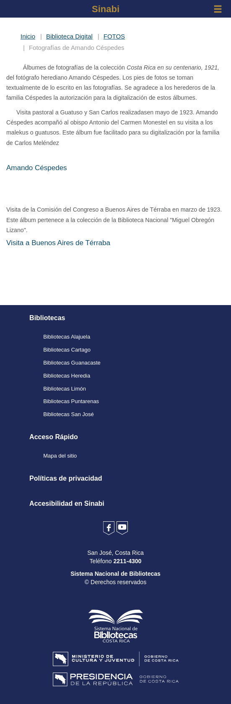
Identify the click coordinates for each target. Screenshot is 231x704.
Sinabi (105, 9)
